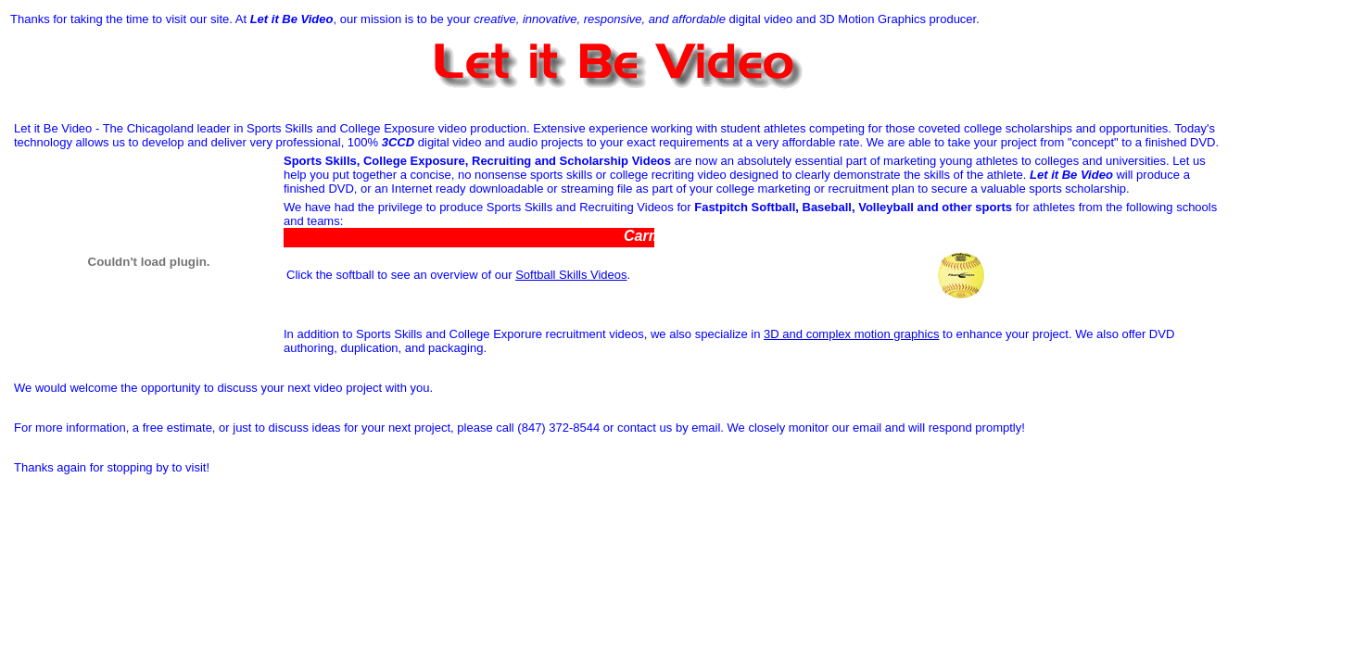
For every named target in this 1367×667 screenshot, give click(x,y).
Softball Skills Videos (571, 275)
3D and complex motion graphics (851, 334)
